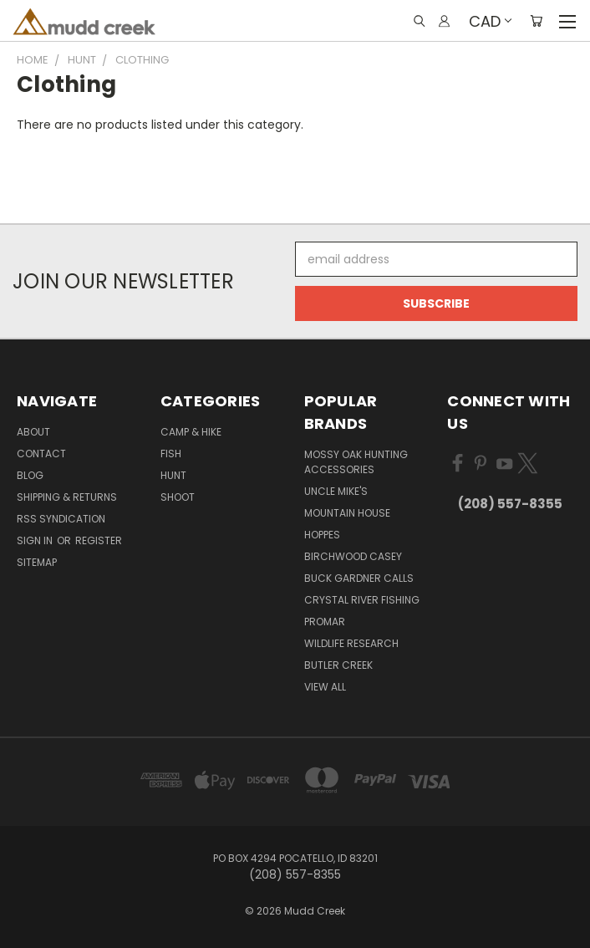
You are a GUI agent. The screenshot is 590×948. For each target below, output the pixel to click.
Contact (41, 453)
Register (98, 540)
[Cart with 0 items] (536, 21)
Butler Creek (338, 665)
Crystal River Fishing (362, 600)
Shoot (177, 497)
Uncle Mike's (336, 491)
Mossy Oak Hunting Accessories (356, 462)
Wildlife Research (351, 643)
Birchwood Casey (353, 556)
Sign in (36, 540)
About (33, 432)
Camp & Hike (190, 432)
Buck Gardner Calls (359, 578)
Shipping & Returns (67, 497)
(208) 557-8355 (510, 503)
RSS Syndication (61, 519)
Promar (324, 621)
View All (325, 687)
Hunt (173, 475)
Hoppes (322, 535)
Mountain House (347, 513)
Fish (170, 453)
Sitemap (37, 562)
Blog (30, 475)
